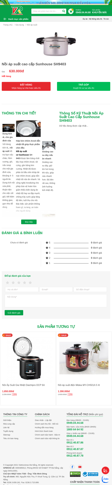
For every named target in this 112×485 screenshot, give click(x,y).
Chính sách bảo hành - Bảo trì (47, 435)
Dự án (85, 19)
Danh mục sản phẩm (18, 19)
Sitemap (6, 435)
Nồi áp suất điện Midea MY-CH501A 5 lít (79, 385)
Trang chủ (8, 25)
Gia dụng (19, 25)
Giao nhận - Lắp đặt (43, 420)
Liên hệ (6, 427)
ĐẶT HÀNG (26, 86)
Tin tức (106, 19)
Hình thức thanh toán (44, 431)
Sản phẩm (100, 11)
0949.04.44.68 (74, 422)
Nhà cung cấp (9, 424)
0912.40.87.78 (74, 455)
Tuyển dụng (8, 431)
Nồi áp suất (32, 25)
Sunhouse (24, 155)
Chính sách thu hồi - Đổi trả (46, 424)
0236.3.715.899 (31, 482)
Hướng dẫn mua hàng (44, 427)
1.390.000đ (64, 391)
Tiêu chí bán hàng (10, 438)
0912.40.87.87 (74, 449)
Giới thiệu (7, 420)
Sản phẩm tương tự (56, 327)
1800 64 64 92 (74, 429)
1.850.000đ (8, 391)
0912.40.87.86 (74, 442)
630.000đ (16, 71)
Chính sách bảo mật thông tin (47, 438)
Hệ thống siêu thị (95, 19)
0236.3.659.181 (13, 482)
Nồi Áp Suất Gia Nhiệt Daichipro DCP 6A (23, 385)
